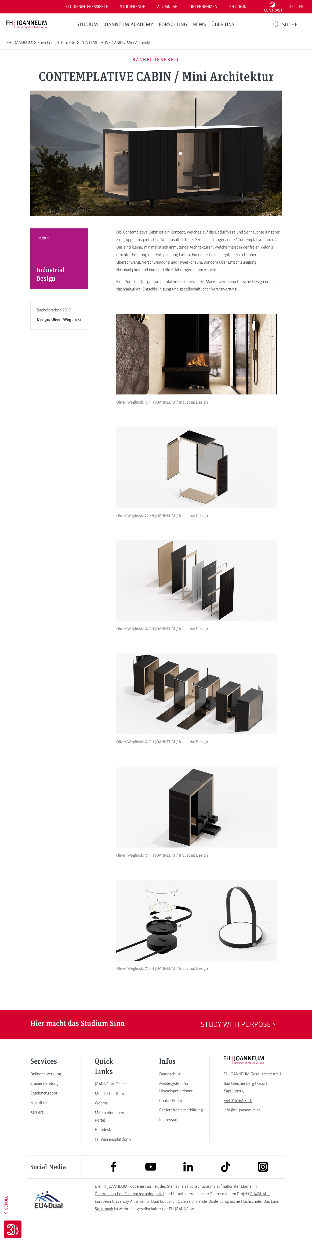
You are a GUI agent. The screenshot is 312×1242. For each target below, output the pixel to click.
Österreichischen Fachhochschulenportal (129, 1206)
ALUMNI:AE (167, 6)
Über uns (222, 24)
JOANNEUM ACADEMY (128, 24)
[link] (48, 1087)
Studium (87, 24)
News (199, 24)
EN (301, 6)
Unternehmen (203, 6)
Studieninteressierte (87, 6)
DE (291, 6)
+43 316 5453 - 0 (238, 1113)
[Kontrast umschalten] (273, 6)
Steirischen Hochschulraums (191, 1199)
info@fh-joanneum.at (242, 1123)
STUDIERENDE (132, 6)
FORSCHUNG (173, 24)
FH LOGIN (237, 6)
